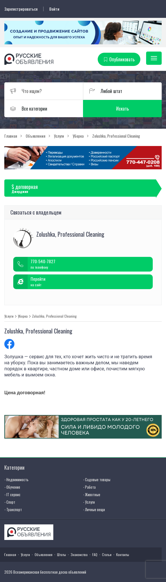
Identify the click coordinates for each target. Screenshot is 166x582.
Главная (10, 554)
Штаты (61, 554)
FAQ (94, 554)
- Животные (91, 494)
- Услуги (89, 502)
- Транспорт (13, 509)
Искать (122, 108)
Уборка (23, 316)
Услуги (9, 316)
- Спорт (9, 502)
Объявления (43, 554)
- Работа (89, 487)
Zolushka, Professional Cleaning (54, 316)
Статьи (107, 554)
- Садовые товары (96, 479)
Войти (54, 9)
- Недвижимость (16, 479)
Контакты (122, 554)
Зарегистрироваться (20, 9)
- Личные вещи (94, 509)
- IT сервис (12, 494)
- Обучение (12, 487)
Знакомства (79, 554)
